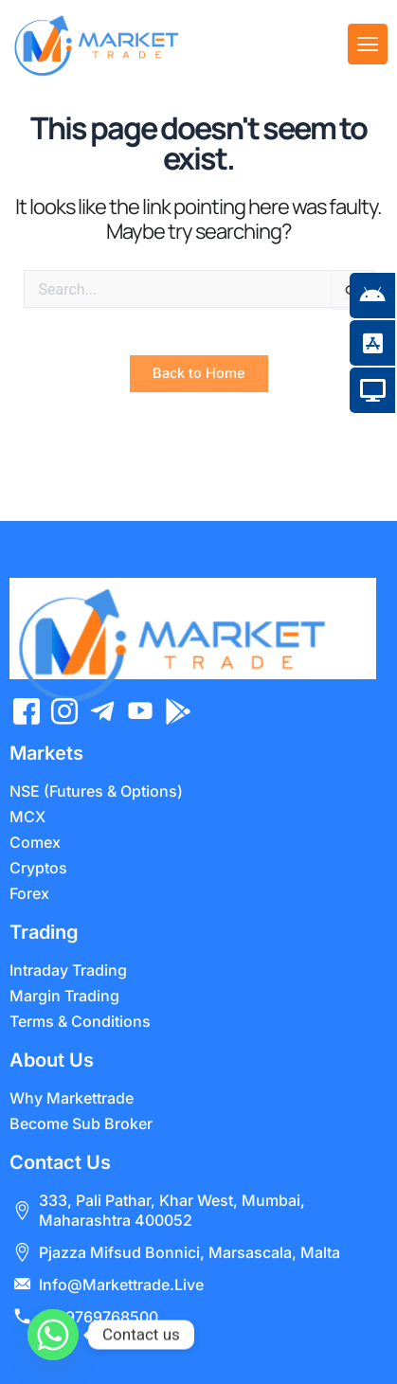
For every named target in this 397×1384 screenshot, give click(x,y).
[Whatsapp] (53, 1334)
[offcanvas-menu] (368, 44)
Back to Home (199, 402)
